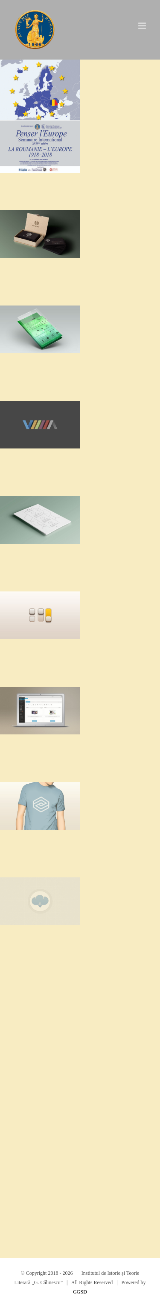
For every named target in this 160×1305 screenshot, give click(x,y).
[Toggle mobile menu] (142, 25)
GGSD (80, 1292)
